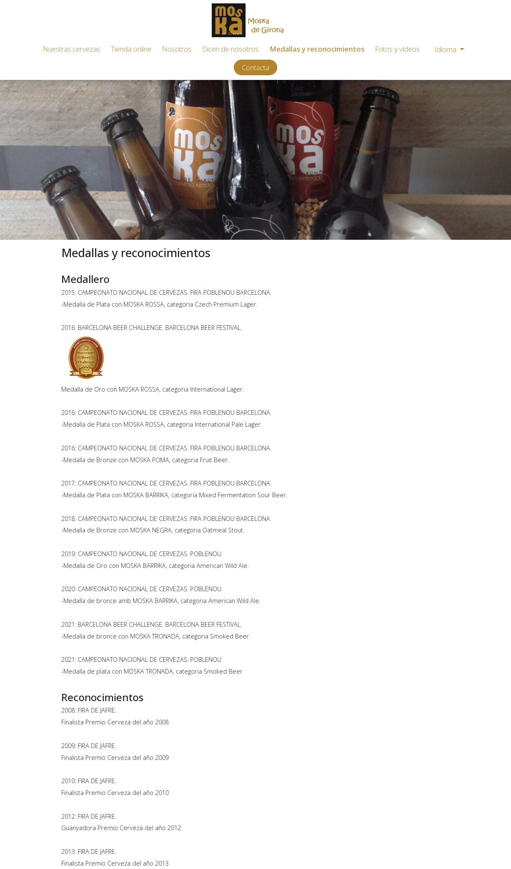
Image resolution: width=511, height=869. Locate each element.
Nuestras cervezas (71, 49)
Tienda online (131, 49)
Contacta (255, 67)
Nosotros (176, 49)
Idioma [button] (446, 49)
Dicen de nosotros (230, 49)
